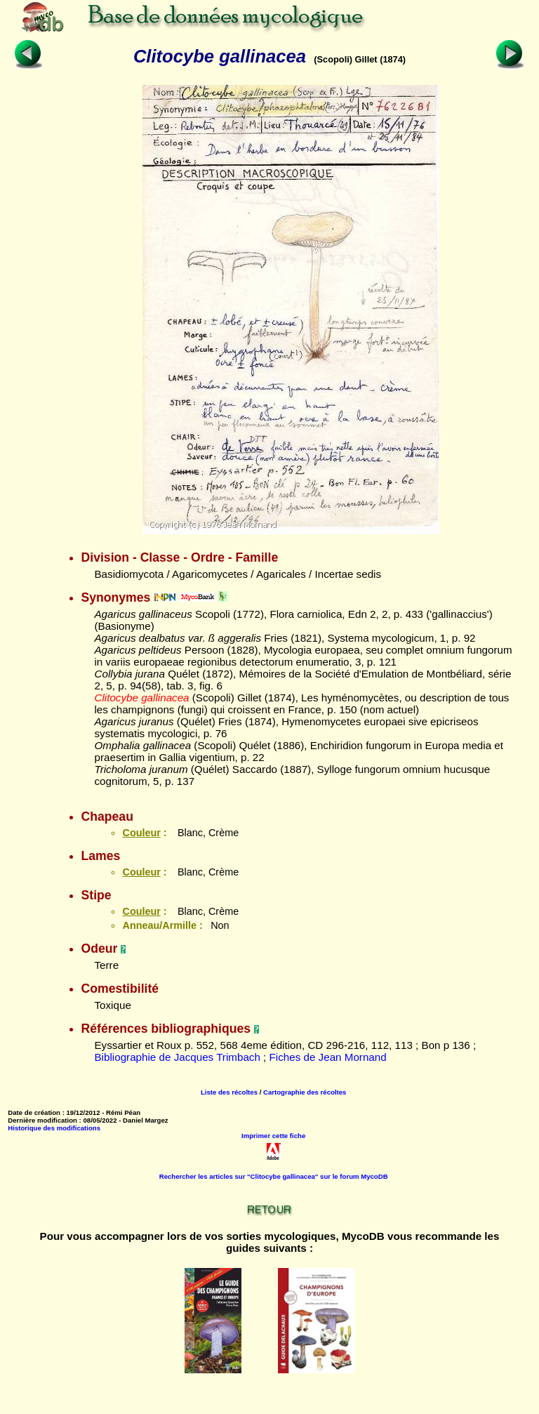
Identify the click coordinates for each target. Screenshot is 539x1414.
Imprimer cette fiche (273, 1135)
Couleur (141, 832)
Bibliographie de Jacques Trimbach (177, 1057)
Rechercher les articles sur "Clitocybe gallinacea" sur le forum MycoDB (273, 1176)
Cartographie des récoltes (304, 1092)
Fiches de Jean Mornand (328, 1057)
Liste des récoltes (229, 1092)
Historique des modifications (54, 1128)
